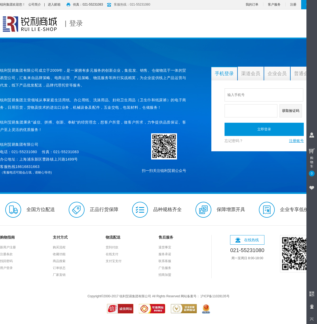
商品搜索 (59, 261)
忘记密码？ (234, 141)
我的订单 (252, 4)
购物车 (311, 161)
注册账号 (296, 141)
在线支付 (112, 254)
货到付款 (112, 247)
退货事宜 (164, 247)
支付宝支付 (114, 261)
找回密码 (6, 261)
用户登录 (6, 268)
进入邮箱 (54, 4)
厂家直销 (59, 275)
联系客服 (164, 261)
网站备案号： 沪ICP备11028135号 (205, 296)
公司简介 (34, 4)
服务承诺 (164, 254)
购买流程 (59, 247)
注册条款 (6, 254)
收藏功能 (59, 254)
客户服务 (274, 4)
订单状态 (59, 268)
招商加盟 (164, 275)
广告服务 (164, 268)
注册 (293, 4)
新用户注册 (8, 247)
